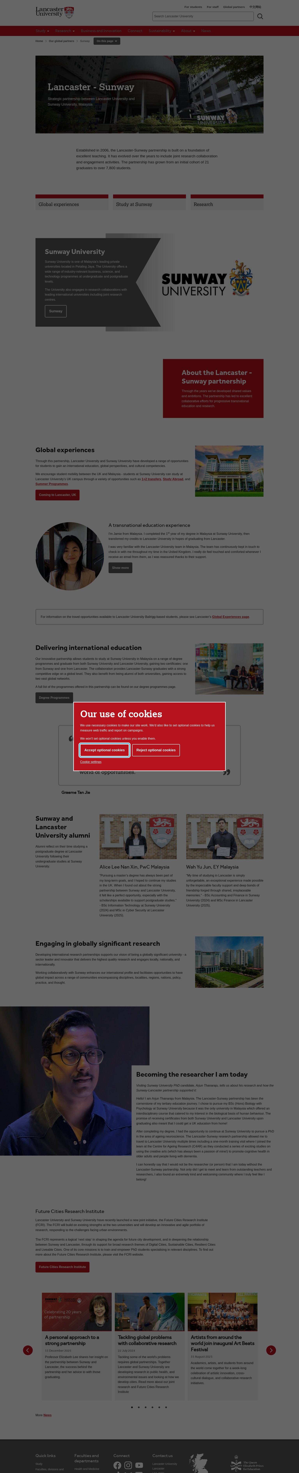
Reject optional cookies (156, 750)
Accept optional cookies (104, 750)
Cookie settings (90, 762)
